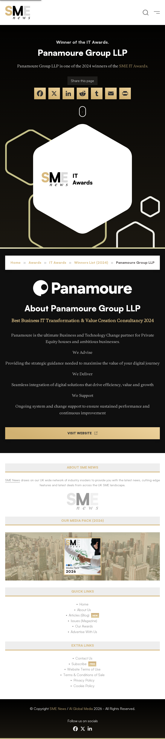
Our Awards (84, 626)
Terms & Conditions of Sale (84, 675)
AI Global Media (81, 708)
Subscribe (79, 664)
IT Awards (57, 262)
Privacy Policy (84, 680)
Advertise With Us (84, 632)
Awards (35, 262)
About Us (84, 610)
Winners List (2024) (91, 262)
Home (16, 262)
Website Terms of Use (84, 669)
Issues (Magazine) (84, 621)
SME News (58, 708)
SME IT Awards (133, 66)
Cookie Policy (84, 686)
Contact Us (83, 658)
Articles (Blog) (79, 615)
